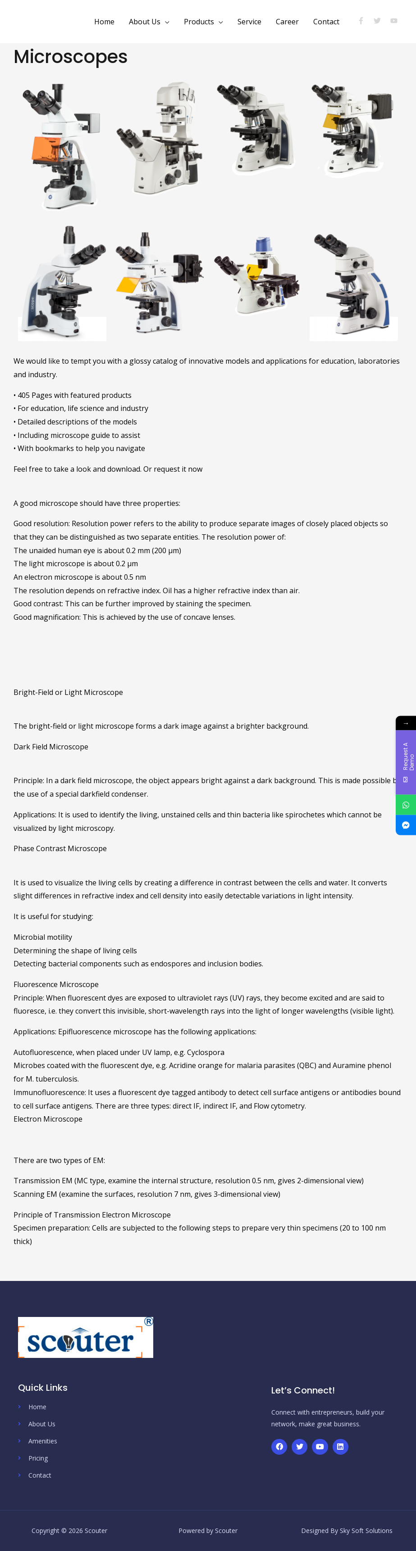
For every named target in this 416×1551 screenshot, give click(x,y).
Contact (326, 22)
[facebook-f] (364, 20)
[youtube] (395, 20)
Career (287, 22)
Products (199, 22)
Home (104, 22)
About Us (144, 22)
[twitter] (381, 20)
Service (249, 22)
